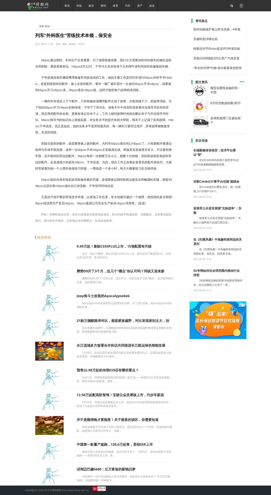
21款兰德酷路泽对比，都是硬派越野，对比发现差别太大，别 (123, 320)
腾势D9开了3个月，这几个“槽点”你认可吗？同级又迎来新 (121, 271)
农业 (47, 26)
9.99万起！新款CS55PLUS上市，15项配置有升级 (114, 246)
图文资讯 (201, 82)
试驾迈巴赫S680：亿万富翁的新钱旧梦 (106, 469)
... (242, 80)
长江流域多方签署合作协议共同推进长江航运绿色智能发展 (121, 345)
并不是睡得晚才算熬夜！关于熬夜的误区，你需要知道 (118, 419)
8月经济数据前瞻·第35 (225, 103)
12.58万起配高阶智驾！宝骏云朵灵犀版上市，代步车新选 (120, 395)
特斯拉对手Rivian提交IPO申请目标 (216, 48)
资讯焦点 (201, 21)
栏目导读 (201, 141)
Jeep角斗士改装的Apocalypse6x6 (103, 296)
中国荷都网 (37, 26)
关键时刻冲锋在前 (205, 39)
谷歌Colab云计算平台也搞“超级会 (216, 181)
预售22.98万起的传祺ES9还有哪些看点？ (108, 370)
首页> (42, 26)
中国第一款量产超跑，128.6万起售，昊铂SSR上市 (115, 444)
